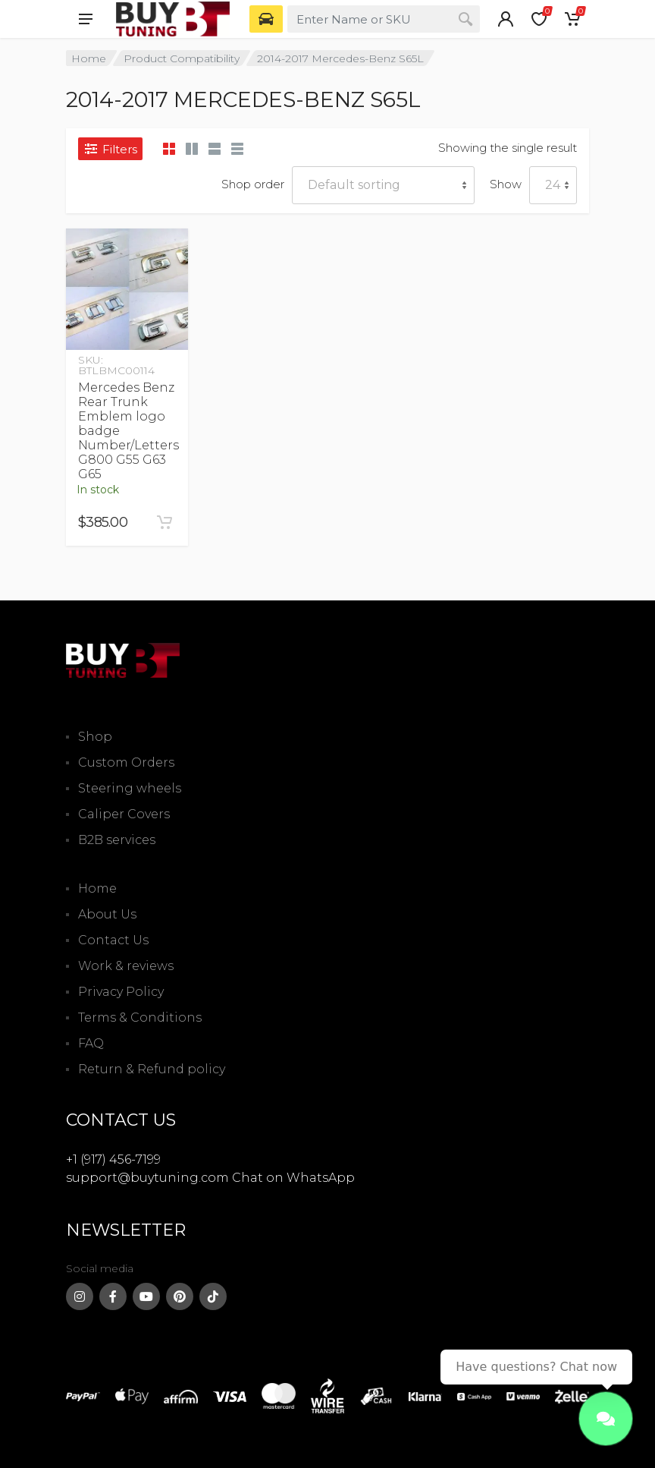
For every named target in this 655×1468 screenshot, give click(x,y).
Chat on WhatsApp (293, 1177)
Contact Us (113, 940)
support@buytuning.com (147, 1177)
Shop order (252, 184)
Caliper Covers (124, 814)
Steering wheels (129, 788)
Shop (95, 736)
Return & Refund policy (151, 1069)
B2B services (116, 840)
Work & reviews (126, 966)
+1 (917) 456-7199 (113, 1159)
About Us (107, 914)
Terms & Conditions (140, 1017)
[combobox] (383, 19)
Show (506, 184)
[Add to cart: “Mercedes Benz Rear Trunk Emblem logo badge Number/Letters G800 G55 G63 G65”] (164, 522)
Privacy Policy (121, 991)
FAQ (91, 1043)
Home (88, 58)
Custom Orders (126, 762)
